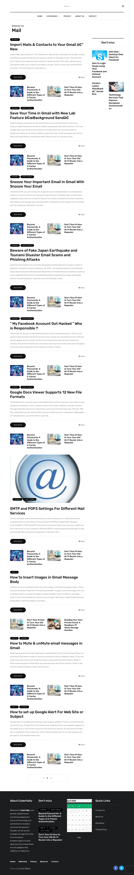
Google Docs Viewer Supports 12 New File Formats (46, 401)
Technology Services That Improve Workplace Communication (116, 105)
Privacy (67, 16)
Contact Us (100, 810)
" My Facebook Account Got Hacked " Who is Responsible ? (46, 333)
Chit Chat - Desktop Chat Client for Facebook (116, 55)
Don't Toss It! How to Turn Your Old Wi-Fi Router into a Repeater (73, 94)
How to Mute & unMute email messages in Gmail (46, 652)
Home (39, 16)
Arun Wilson (25, 868)
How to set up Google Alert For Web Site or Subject (46, 721)
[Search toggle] (123, 6)
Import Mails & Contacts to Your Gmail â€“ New (46, 46)
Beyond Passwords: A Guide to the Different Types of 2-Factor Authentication (36, 97)
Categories (52, 16)
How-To (14, 579)
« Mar (78, 837)
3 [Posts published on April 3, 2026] (86, 811)
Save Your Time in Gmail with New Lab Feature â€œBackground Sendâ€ (42, 122)
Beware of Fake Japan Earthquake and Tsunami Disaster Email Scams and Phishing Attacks (43, 262)
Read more (18, 77)
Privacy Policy (101, 829)
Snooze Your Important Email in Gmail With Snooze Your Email (47, 191)
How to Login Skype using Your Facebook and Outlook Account (99, 70)
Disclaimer (99, 823)
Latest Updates (27, 115)
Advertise (23, 861)
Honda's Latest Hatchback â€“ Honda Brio (97, 92)
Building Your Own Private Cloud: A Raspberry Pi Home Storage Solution (73, 628)
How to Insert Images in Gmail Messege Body (44, 586)
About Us (79, 16)
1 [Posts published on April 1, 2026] (79, 811)
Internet (15, 39)
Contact (93, 16)
